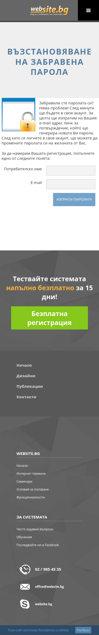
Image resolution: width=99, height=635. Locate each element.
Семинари (24, 481)
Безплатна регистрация (49, 318)
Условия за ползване (33, 489)
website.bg (43, 604)
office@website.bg (49, 586)
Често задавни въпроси (35, 529)
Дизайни (26, 375)
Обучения (24, 537)
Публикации (30, 386)
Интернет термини (31, 473)
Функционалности (31, 497)
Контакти (26, 396)
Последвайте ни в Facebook (38, 545)
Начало (24, 365)
